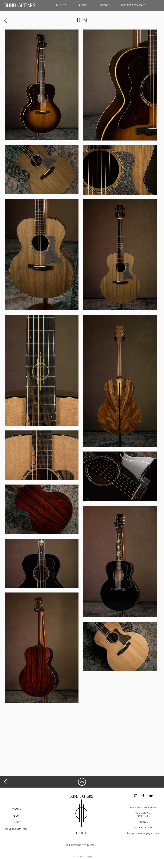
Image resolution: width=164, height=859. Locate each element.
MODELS (16, 809)
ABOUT (16, 815)
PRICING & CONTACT (16, 828)
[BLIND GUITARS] (20, 5)
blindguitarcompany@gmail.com (143, 833)
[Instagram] (136, 796)
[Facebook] (143, 796)
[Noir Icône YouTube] (151, 796)
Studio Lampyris (85, 856)
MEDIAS (16, 822)
